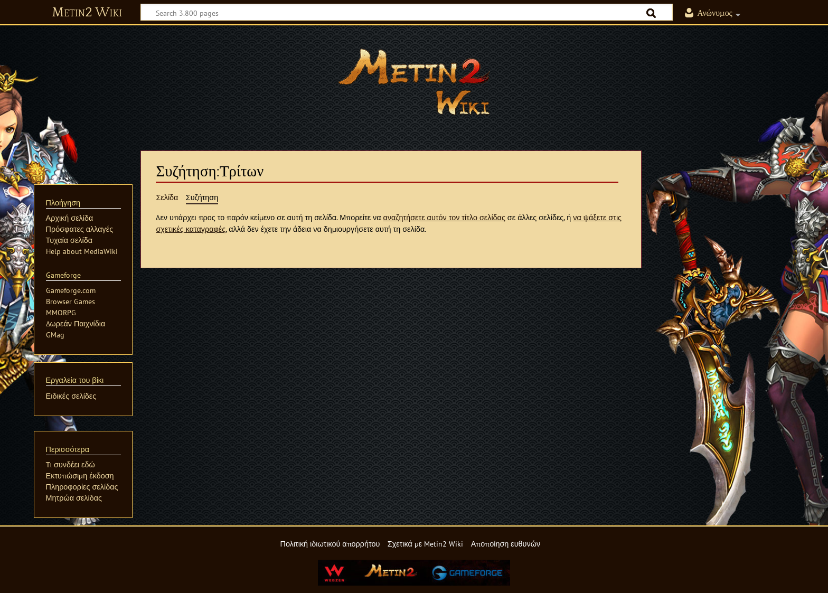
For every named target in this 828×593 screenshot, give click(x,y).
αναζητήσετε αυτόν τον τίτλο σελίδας (444, 217)
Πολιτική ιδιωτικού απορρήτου (330, 544)
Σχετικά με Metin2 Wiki (426, 544)
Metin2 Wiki (87, 12)
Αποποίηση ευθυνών (505, 544)
